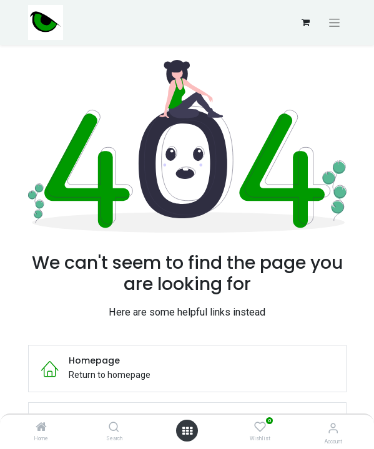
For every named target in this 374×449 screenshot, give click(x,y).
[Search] (114, 428)
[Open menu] (187, 430)
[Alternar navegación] (334, 23)
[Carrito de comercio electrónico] (306, 22)
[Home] (41, 428)
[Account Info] (333, 428)
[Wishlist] (260, 427)
